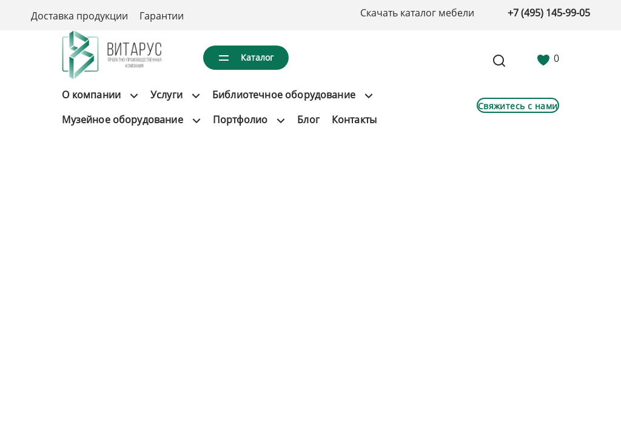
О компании (91, 94)
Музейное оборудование (122, 119)
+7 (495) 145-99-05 (549, 12)
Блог (308, 119)
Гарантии (161, 15)
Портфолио (240, 119)
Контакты (354, 119)
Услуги (166, 94)
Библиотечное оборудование (283, 94)
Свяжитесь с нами (518, 106)
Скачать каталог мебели (417, 12)
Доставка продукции (79, 15)
